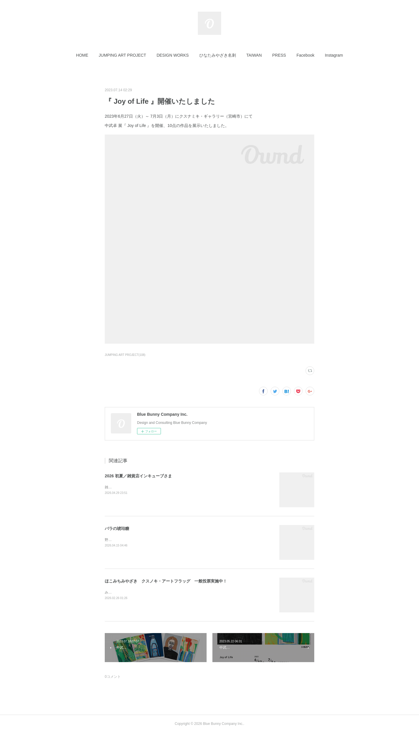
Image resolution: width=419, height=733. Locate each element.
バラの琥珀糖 (117, 528)
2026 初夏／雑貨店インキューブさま (138, 476)
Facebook (305, 55)
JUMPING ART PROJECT (122, 55)
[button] (82, 55)
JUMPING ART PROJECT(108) (125, 354)
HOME (82, 55)
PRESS (279, 55)
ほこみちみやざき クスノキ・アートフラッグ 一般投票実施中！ (166, 581)
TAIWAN (254, 55)
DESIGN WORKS (173, 55)
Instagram (334, 55)
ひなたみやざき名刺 (217, 55)
